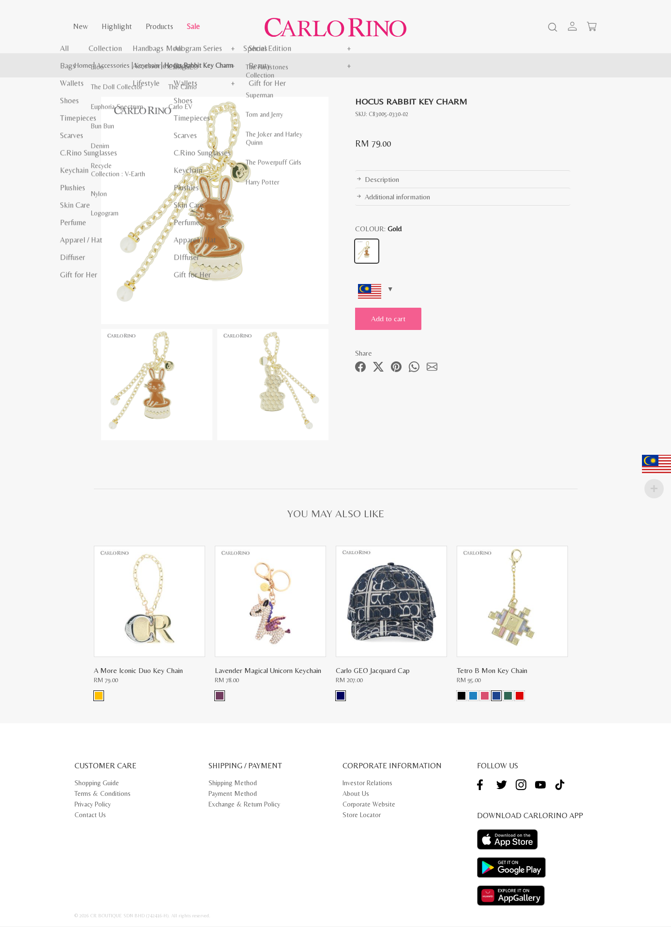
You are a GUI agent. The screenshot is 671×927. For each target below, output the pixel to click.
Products (159, 26)
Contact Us (90, 816)
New (80, 26)
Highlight (117, 26)
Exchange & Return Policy (244, 805)
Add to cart (394, 318)
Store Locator (362, 816)
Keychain (147, 65)
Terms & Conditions (103, 795)
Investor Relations (367, 784)
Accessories (113, 65)
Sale (193, 26)
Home (83, 65)
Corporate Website (369, 805)
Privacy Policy (93, 805)
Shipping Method (233, 784)
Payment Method (233, 795)
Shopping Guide (97, 784)
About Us (356, 795)
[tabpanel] (214, 210)
